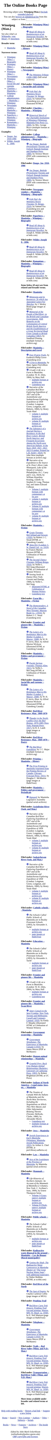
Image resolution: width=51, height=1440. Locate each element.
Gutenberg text (38, 384)
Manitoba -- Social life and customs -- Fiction (32, 682)
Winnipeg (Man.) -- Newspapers (12, 74)
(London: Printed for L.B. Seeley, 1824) (37, 440)
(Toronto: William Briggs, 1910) (37, 562)
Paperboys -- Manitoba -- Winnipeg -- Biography (33, 218)
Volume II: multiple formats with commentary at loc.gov (40, 510)
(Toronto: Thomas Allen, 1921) (37, 665)
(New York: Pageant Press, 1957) (37, 723)
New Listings (24, 1418)
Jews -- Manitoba (41, 1131)
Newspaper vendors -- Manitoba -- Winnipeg (12, 109)
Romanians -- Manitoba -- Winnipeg (13, 124)
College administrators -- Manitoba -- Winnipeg (13, 99)
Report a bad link (32, 1411)
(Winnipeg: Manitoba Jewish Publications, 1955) (37, 1140)
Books (6, 1425)
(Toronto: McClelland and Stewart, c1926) (37, 535)
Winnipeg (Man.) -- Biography (11, 59)
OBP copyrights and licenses (25, 1436)
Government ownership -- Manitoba (33, 1033)
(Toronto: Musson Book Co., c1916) (37, 609)
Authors (36, 1418)
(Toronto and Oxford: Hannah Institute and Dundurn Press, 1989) (37, 149)
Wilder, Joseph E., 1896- (13, 142)
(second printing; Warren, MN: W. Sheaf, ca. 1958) (37, 1309)
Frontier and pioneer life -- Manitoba (33, 976)
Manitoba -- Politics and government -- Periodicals (33, 790)
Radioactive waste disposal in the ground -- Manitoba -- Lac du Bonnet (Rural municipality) (35, 1254)
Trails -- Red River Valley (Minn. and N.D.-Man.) (35, 1348)
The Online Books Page (25, 5)
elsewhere (15, 39)
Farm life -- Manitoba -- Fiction (32, 599)
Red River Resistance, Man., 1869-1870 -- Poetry (35, 739)
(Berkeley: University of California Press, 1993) (37, 1068)
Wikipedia (5, 36)
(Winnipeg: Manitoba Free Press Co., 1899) (37, 120)
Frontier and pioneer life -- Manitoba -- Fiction (33, 624)
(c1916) (37, 1043)
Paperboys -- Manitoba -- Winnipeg (12, 117)
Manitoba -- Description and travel (32, 349)
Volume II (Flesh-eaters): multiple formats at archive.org (39, 1209)
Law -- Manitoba (41, 1154)
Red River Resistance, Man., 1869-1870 (34, 712)
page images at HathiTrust (38, 935)
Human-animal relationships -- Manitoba (34, 1057)
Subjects (21, 1420)
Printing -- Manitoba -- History (32, 760)
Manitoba (11, 48)
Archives (32, 1425)
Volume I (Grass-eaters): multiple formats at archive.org (39, 1199)
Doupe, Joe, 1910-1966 (12, 137)
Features (22, 1425)
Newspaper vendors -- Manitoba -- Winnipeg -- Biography (32, 191)
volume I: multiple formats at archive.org (40, 416)
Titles (44, 1418)
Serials (30, 1420)
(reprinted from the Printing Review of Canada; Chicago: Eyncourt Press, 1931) (37, 771)
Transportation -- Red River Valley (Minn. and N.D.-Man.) (35, 1374)
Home (4, 1418)
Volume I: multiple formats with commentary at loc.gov (40, 493)
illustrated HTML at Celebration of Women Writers (40, 589)
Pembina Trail (39, 1301)
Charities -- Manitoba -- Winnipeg (12, 90)
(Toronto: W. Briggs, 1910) (35, 95)
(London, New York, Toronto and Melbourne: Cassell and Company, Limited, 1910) (37, 1016)
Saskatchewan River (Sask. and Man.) (33, 858)
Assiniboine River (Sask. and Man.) (35, 808)
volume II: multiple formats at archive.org (40, 423)
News (13, 1425)
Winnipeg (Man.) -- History (11, 66)
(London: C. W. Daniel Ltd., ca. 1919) (37, 546)
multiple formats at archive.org (40, 381)
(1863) (37, 324)
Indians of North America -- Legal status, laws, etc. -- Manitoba (35, 1085)
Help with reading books (12, 1411)
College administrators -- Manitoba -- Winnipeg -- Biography (34, 136)
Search (13, 1418)
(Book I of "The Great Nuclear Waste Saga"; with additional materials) (37, 1268)
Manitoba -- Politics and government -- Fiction (33, 655)
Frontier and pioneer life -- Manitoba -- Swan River (33, 1003)
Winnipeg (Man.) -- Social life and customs (13, 82)
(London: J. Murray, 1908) (36, 635)
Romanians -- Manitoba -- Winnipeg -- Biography (33, 263)
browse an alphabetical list (27, 17)
